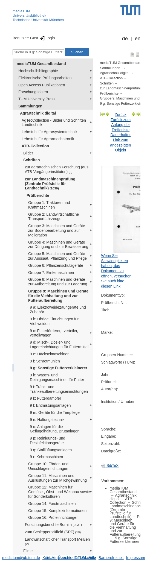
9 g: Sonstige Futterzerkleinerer (58, 368)
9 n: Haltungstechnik (47, 419)
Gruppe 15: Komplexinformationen (57, 510)
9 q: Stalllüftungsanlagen (51, 450)
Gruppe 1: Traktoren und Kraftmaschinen (49, 204)
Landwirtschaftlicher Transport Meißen (57, 541)
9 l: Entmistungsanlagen (50, 405)
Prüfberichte (38, 195)
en (137, 38)
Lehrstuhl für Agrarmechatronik (48, 139)
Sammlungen (30, 106)
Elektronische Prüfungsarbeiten (45, 78)
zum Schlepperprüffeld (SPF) (53, 532)
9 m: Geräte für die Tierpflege (55, 412)
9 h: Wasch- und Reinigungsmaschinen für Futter (57, 377)
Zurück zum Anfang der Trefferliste (121, 125)
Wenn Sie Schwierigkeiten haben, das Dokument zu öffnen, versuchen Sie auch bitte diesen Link (116, 270)
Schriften (31, 160)
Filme (28, 551)
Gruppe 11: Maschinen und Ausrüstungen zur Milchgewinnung (57, 477)
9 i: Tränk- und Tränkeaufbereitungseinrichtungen (59, 389)
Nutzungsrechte (58, 557)
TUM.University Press (36, 99)
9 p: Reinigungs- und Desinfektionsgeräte (47, 440)
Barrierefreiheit (111, 557)
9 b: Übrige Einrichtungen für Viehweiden (54, 321)
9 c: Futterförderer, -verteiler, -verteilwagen (55, 333)
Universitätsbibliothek (29, 15)
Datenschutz (85, 557)
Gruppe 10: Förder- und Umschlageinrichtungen (48, 466)
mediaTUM (21, 11)
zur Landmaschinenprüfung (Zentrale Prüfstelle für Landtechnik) (50, 184)
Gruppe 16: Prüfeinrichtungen (53, 517)
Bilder (28, 153)
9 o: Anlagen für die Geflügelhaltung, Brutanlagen (54, 429)
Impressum (135, 557)
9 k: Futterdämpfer (45, 398)
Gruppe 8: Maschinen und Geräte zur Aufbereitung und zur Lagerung (57, 281)
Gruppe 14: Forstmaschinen (52, 503)
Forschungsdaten (33, 92)
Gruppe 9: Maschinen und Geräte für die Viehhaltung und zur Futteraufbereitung (58, 296)
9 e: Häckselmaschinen (50, 354)
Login (47, 38)
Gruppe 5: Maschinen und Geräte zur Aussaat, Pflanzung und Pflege (57, 255)
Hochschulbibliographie (38, 71)
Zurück (120, 114)
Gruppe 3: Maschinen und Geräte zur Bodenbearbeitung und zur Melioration (56, 230)
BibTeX (110, 465)
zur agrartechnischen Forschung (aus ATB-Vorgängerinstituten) (56, 169)
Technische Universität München (38, 20)
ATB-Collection (35, 146)
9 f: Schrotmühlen (45, 361)
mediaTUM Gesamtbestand (41, 64)
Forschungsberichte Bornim (53, 524)
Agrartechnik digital (38, 113)
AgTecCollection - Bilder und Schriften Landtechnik (54, 122)
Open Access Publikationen (41, 85)
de (125, 38)
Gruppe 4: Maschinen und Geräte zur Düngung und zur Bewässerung (58, 244)
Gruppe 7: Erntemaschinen (51, 272)
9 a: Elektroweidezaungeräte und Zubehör (58, 309)
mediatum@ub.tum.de (21, 557)
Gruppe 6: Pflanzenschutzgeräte (55, 265)
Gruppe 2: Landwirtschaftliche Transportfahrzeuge (53, 216)
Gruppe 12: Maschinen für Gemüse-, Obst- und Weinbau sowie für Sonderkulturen (59, 492)
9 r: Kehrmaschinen (46, 457)
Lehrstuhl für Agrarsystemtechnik (49, 132)
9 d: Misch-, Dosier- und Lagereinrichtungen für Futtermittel (59, 344)
